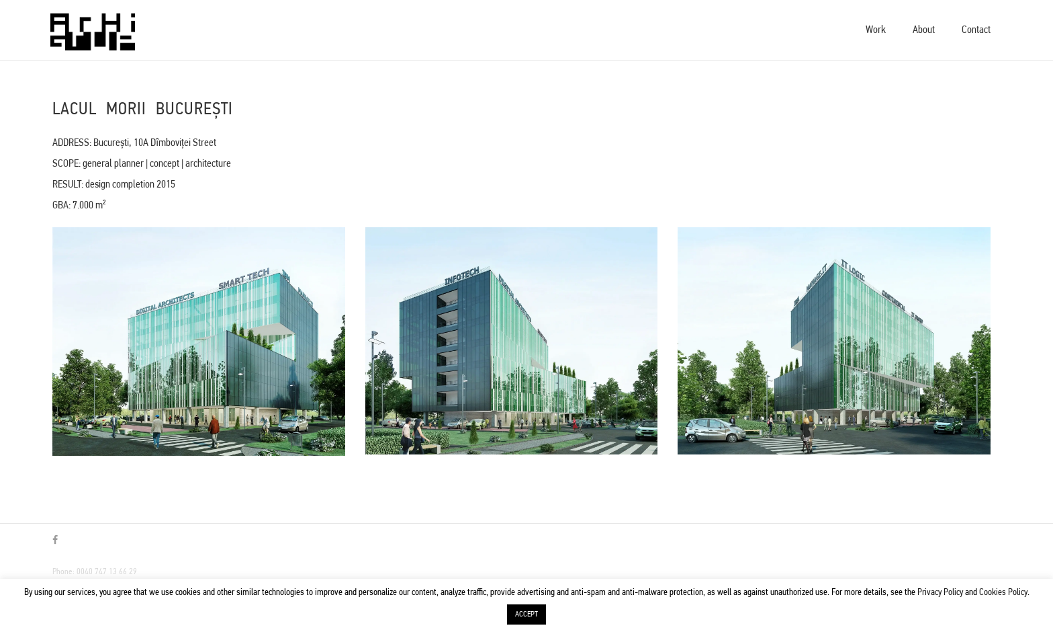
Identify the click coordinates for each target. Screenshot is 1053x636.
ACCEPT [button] (526, 614)
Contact (976, 30)
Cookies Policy (1003, 593)
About (924, 30)
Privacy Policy (940, 593)
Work (876, 30)
